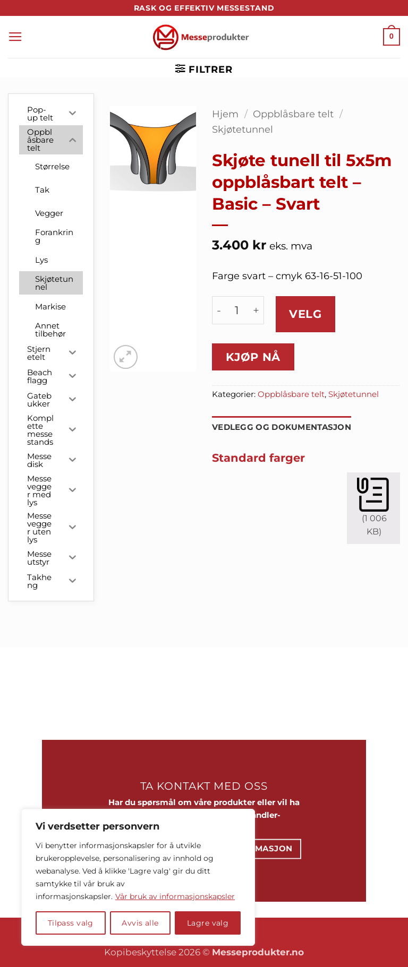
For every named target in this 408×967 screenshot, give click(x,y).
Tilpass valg (71, 923)
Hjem (225, 114)
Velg (305, 314)
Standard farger (258, 457)
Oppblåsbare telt (293, 114)
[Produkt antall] (237, 310)
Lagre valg (207, 923)
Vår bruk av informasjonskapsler (175, 896)
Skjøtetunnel (242, 129)
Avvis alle (140, 923)
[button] (15, 37)
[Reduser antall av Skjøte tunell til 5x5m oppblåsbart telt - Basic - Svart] (219, 310)
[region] (138, 877)
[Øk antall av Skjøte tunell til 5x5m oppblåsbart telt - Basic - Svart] (256, 310)
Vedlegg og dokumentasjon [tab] (281, 427)
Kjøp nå (253, 357)
